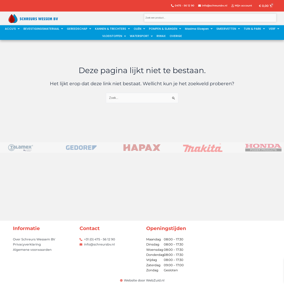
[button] (198, 28)
